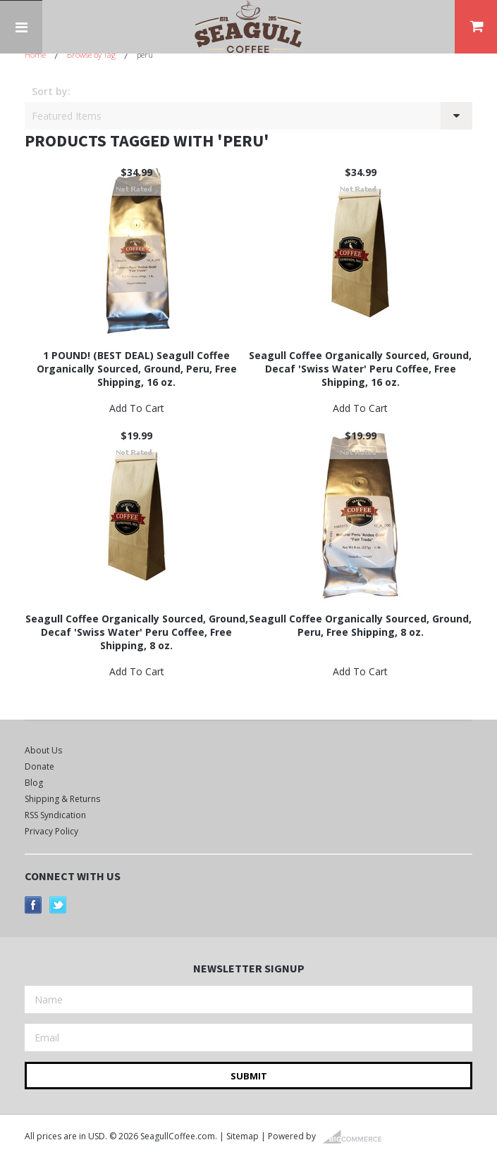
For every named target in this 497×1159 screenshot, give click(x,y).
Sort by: (51, 91)
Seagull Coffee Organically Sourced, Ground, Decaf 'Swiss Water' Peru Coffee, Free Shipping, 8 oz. (136, 632)
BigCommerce (356, 1137)
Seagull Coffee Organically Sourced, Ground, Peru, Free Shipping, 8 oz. (360, 625)
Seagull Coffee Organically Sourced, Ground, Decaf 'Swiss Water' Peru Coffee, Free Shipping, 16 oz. (360, 369)
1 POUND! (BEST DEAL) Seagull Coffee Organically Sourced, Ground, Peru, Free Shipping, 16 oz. (137, 369)
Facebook (33, 905)
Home (35, 54)
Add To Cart (136, 408)
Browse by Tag (91, 54)
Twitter (58, 905)
